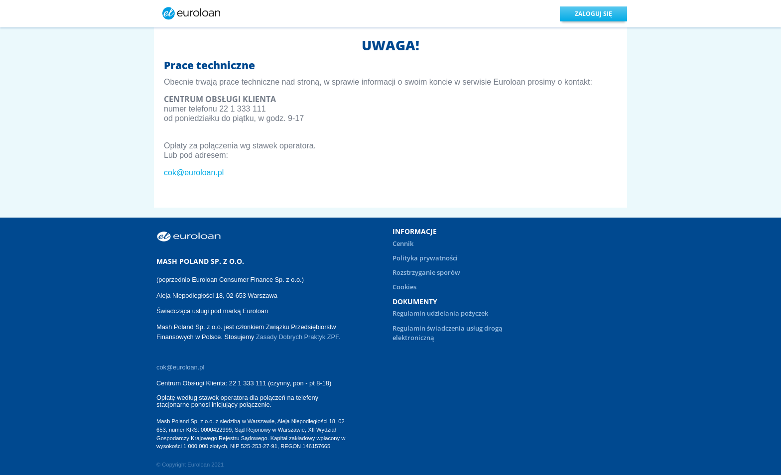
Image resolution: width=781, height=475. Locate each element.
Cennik (402, 243)
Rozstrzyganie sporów (426, 272)
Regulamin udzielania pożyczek (440, 313)
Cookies (404, 286)
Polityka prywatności (425, 257)
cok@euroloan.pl (194, 172)
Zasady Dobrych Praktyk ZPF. (299, 337)
